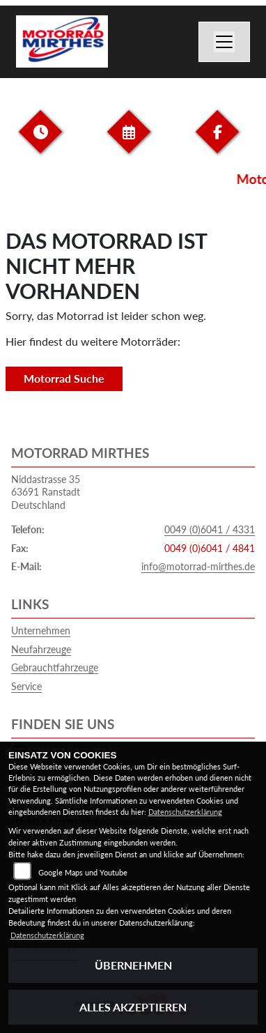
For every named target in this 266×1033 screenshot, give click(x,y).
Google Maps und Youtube (82, 872)
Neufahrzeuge (41, 649)
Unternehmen (40, 630)
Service (26, 686)
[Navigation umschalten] (224, 42)
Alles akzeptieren (133, 1006)
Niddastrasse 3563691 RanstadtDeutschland (45, 492)
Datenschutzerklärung (185, 811)
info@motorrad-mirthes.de (198, 566)
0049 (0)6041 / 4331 (209, 529)
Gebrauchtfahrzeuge (54, 667)
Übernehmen (133, 965)
